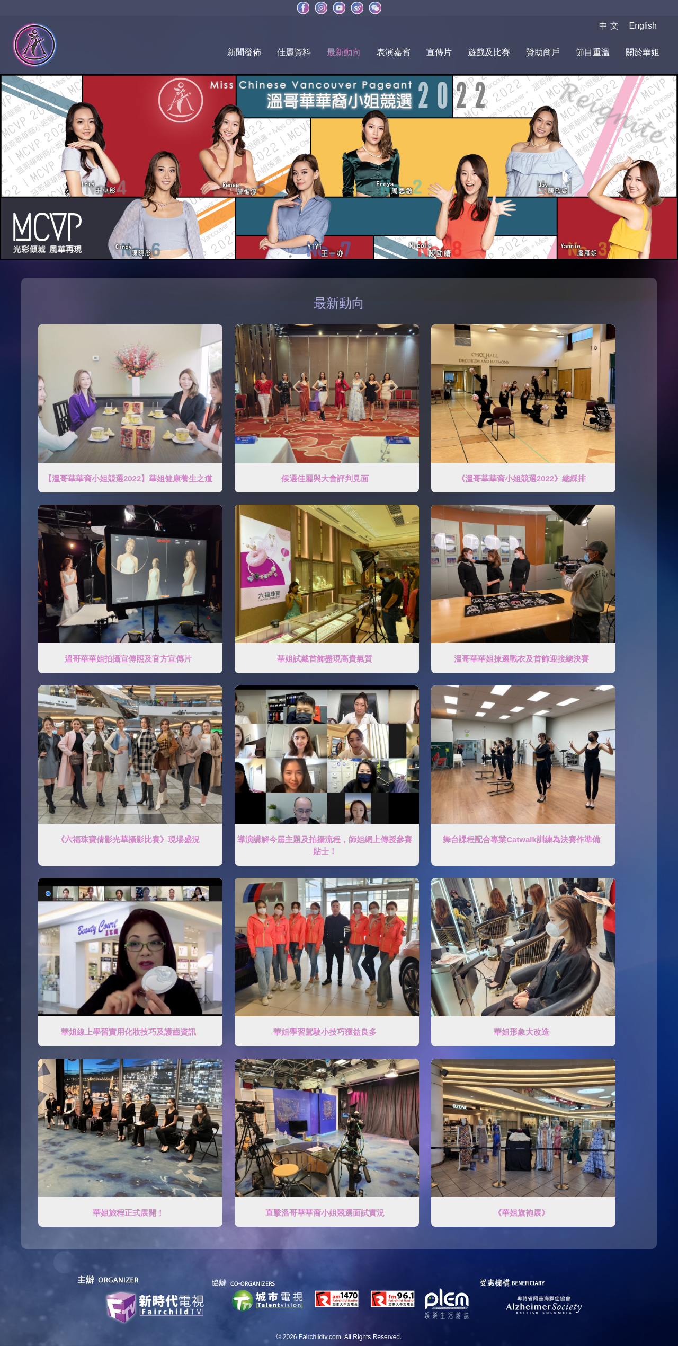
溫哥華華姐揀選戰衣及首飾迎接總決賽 (521, 658)
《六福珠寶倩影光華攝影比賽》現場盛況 (128, 839)
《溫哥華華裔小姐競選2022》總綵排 (521, 478)
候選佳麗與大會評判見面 (325, 478)
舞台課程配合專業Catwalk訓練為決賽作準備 (521, 839)
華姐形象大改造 (521, 1031)
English (643, 25)
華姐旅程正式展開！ (128, 1212)
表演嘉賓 (394, 52)
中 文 (608, 25)
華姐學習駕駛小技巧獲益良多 (325, 1031)
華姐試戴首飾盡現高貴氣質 (324, 658)
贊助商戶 (543, 52)
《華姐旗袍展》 (521, 1212)
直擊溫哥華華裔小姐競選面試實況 (325, 1212)
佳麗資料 (294, 52)
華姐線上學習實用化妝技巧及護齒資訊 (128, 1031)
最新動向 (344, 52)
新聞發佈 (244, 52)
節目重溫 (593, 52)
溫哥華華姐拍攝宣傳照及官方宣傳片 (128, 658)
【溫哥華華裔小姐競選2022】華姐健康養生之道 (128, 478)
